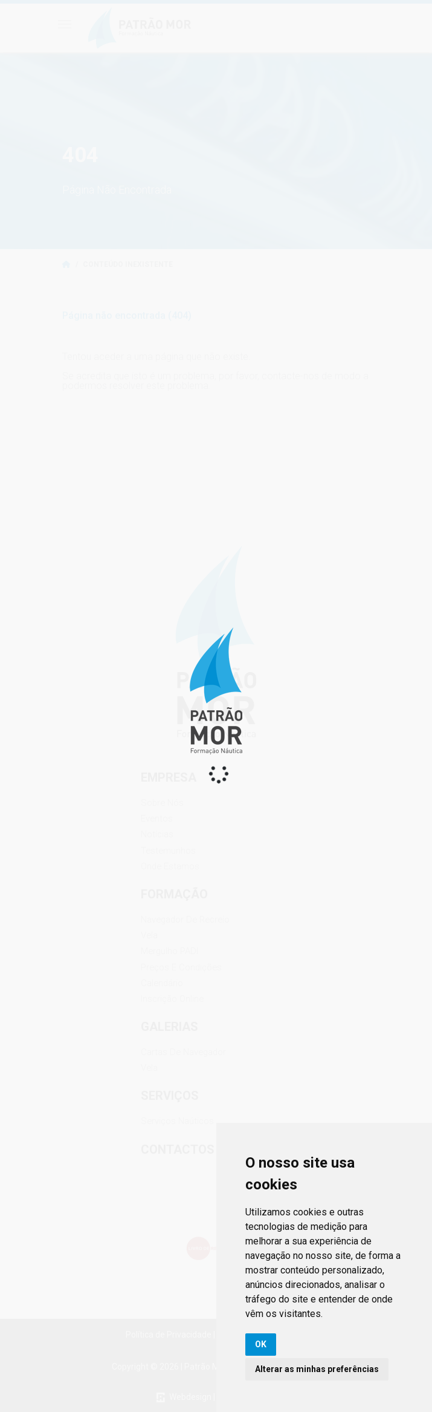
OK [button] (260, 1344)
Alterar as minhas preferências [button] (317, 1369)
